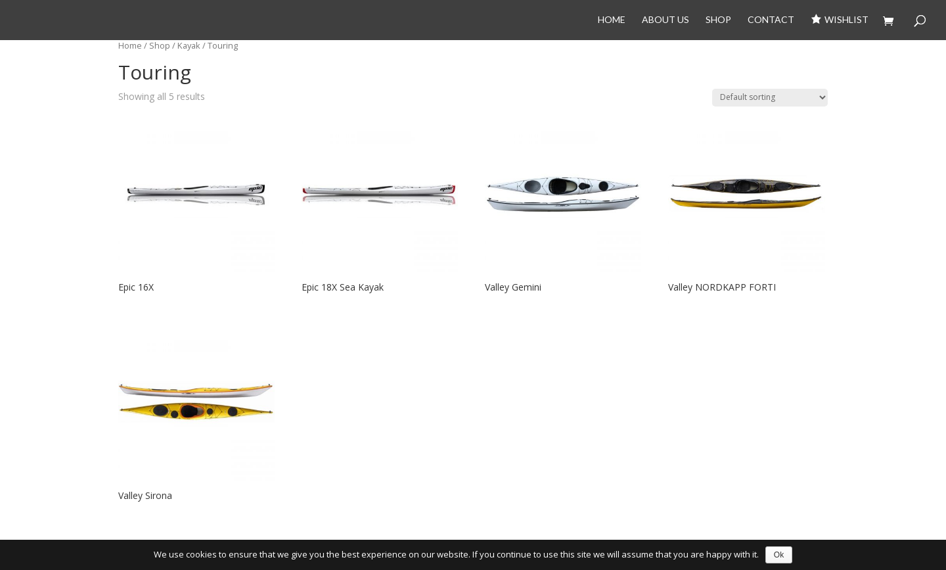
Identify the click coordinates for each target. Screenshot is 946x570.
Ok (779, 554)
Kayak (188, 45)
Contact (771, 20)
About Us (665, 20)
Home (611, 20)
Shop (718, 20)
